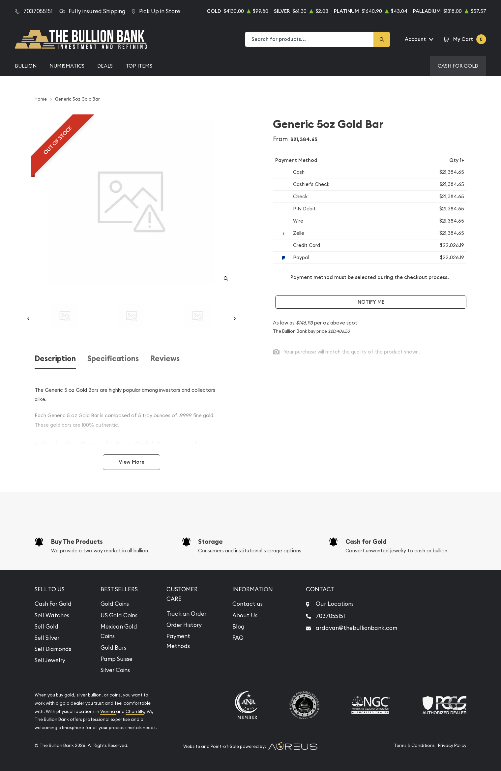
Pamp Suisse (117, 659)
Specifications (113, 358)
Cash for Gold (366, 542)
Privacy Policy (452, 745)
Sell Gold (46, 626)
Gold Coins (115, 603)
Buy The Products (77, 542)
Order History (184, 625)
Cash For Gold (458, 66)
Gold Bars (113, 647)
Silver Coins (115, 670)
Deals (105, 66)
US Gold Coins (119, 615)
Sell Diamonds (53, 649)
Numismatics (66, 66)
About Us (244, 615)
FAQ (238, 637)
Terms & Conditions (414, 745)
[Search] (381, 39)
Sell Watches (52, 615)
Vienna (108, 711)
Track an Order (186, 613)
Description (55, 358)
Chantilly (135, 711)
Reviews (165, 358)
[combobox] (309, 39)
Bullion (26, 66)
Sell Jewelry (50, 660)
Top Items (139, 66)
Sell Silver (47, 637)
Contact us (247, 603)
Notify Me (371, 302)
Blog (238, 626)
